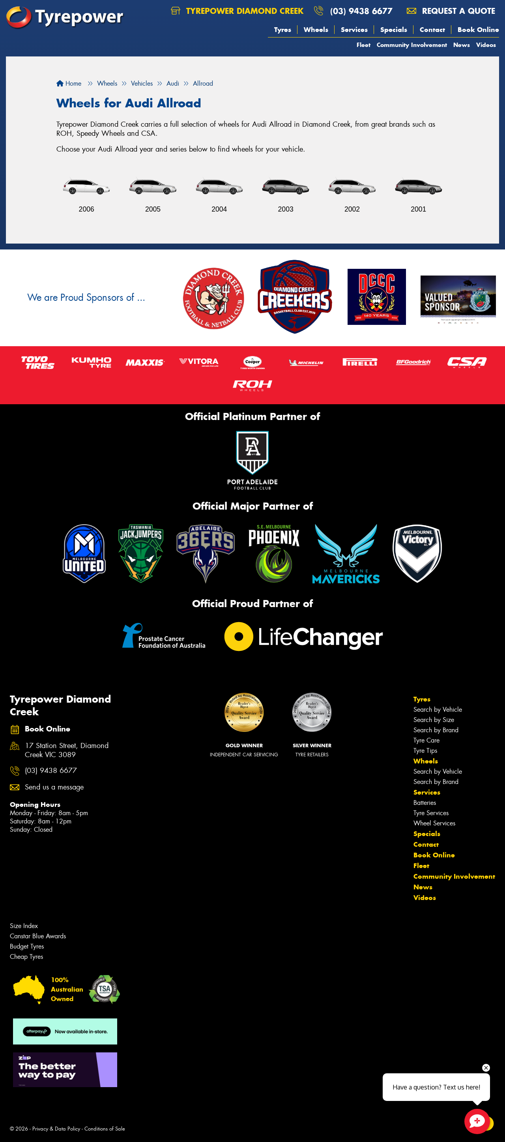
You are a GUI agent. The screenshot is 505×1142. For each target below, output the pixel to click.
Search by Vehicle (437, 709)
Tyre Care (426, 740)
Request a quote (451, 11)
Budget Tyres (27, 946)
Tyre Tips (425, 750)
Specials (393, 29)
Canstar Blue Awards (38, 936)
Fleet (363, 45)
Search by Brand (435, 730)
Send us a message (54, 787)
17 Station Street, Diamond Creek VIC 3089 (66, 750)
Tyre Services (431, 813)
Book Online (478, 29)
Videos (486, 45)
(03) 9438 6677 (361, 11)
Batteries (424, 803)
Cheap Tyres (26, 957)
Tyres (282, 29)
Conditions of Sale (104, 1128)
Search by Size (433, 720)
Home (68, 83)
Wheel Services (434, 823)
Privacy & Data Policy (56, 1128)
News (461, 45)
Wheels (316, 29)
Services (354, 29)
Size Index (24, 926)
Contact (432, 29)
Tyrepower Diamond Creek (237, 11)
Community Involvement (412, 45)
